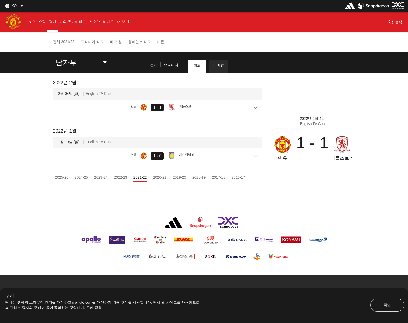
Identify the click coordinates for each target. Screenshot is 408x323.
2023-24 (100, 177)
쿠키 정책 (94, 308)
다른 (160, 42)
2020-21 (159, 177)
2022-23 (120, 177)
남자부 (66, 62)
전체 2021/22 (63, 42)
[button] (395, 21)
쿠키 (10, 295)
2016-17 (238, 177)
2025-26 (61, 177)
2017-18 (218, 177)
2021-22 (140, 177)
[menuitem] (32, 22)
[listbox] (13, 6)
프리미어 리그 (92, 42)
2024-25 (81, 177)
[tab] (153, 65)
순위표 (218, 66)
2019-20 (179, 177)
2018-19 (199, 177)
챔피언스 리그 (139, 42)
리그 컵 (116, 42)
